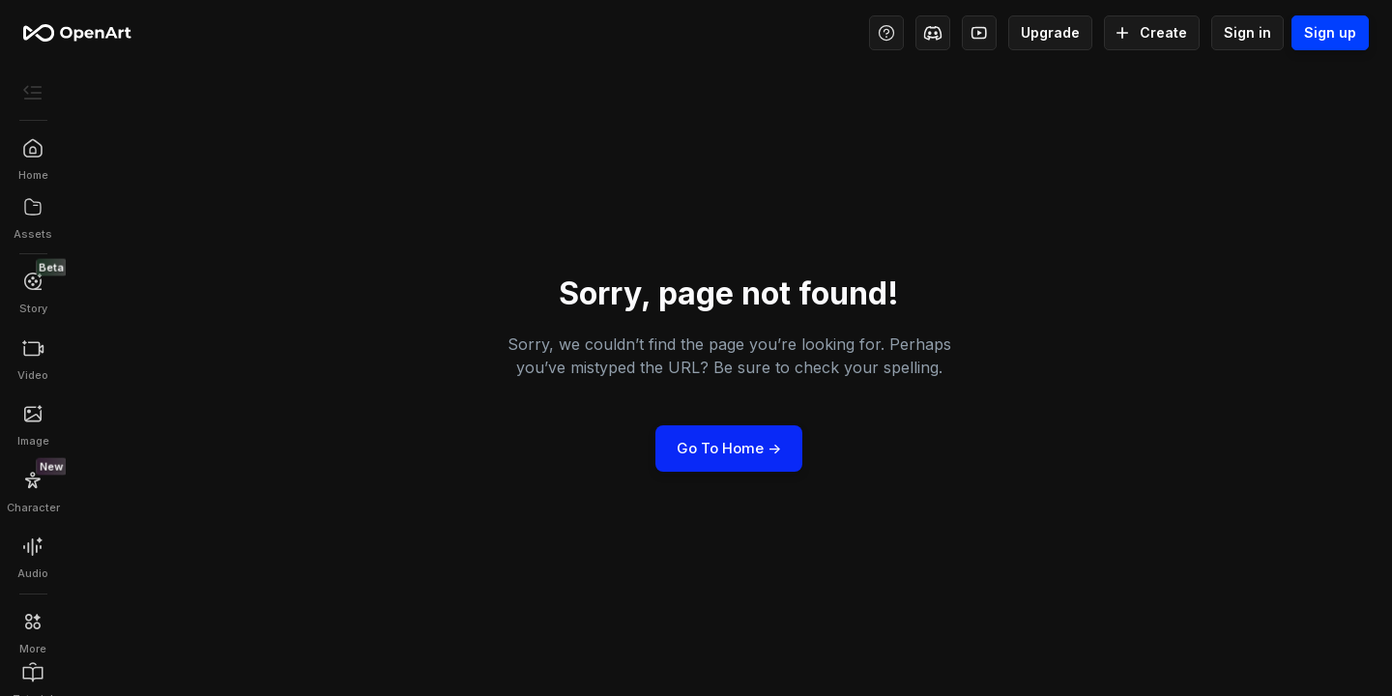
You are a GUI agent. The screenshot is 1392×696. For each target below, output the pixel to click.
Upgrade (1050, 32)
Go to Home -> (728, 448)
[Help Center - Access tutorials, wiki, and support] (886, 32)
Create (1152, 32)
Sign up (1330, 32)
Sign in (1247, 32)
